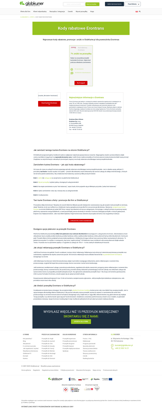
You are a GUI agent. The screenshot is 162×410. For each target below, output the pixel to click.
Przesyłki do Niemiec (48, 351)
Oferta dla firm (25, 11)
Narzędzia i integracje (57, 11)
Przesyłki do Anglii (47, 338)
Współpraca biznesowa (30, 351)
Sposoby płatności (89, 346)
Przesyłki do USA (47, 356)
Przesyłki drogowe (68, 343)
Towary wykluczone (89, 351)
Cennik (70, 11)
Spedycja (65, 351)
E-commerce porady (29, 346)
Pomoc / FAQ (87, 338)
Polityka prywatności (67, 370)
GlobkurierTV (27, 353)
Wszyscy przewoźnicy (90, 353)
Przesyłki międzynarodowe (71, 348)
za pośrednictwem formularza (112, 254)
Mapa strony (97, 370)
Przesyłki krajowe (68, 346)
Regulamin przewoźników (50, 370)
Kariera (25, 358)
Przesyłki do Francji (48, 348)
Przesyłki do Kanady (48, 346)
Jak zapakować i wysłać (31, 348)
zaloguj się (48, 178)
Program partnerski (89, 343)
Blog (24, 341)
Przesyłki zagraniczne (51, 334)
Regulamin (36, 370)
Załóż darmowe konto (114, 4)
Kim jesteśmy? (27, 338)
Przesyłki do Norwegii (48, 353)
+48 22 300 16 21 (122, 348)
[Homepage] (32, 4)
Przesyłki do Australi (48, 341)
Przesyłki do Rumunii (48, 358)
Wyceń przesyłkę (81, 11)
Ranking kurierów (88, 358)
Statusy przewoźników (90, 348)
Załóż (40, 178)
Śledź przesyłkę (92, 4)
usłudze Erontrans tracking (81, 290)
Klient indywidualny (39, 11)
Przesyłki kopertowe (69, 338)
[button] (138, 11)
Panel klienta (133, 4)
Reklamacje (86, 341)
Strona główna (26, 370)
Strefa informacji (90, 334)
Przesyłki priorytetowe (70, 341)
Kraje (92, 11)
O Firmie (26, 334)
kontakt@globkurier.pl (124, 345)
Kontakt (25, 356)
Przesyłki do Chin (47, 343)
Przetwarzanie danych (110, 370)
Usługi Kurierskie (69, 334)
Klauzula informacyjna (83, 370)
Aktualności (26, 343)
